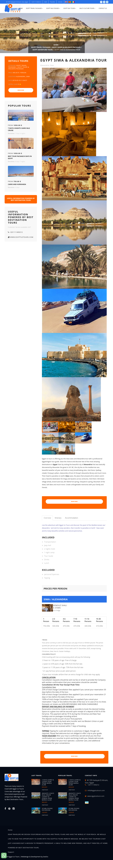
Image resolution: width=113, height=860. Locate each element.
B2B (45, 2)
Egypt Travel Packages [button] (34, 8)
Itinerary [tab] (58, 518)
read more (45, 790)
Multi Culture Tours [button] (87, 8)
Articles (60, 2)
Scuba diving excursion (47, 809)
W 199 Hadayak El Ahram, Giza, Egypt (17, 2)
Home (21, 8)
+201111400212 (36, 2)
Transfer (52, 2)
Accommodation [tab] (71, 518)
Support (11, 852)
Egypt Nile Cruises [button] (53, 8)
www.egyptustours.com (20, 237)
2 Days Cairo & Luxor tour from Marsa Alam (48, 782)
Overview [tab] (47, 518)
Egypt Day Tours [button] (69, 8)
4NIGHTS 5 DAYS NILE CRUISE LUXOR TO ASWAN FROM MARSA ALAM (48, 796)
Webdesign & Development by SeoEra (34, 857)
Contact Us (103, 8)
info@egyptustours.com (96, 790)
